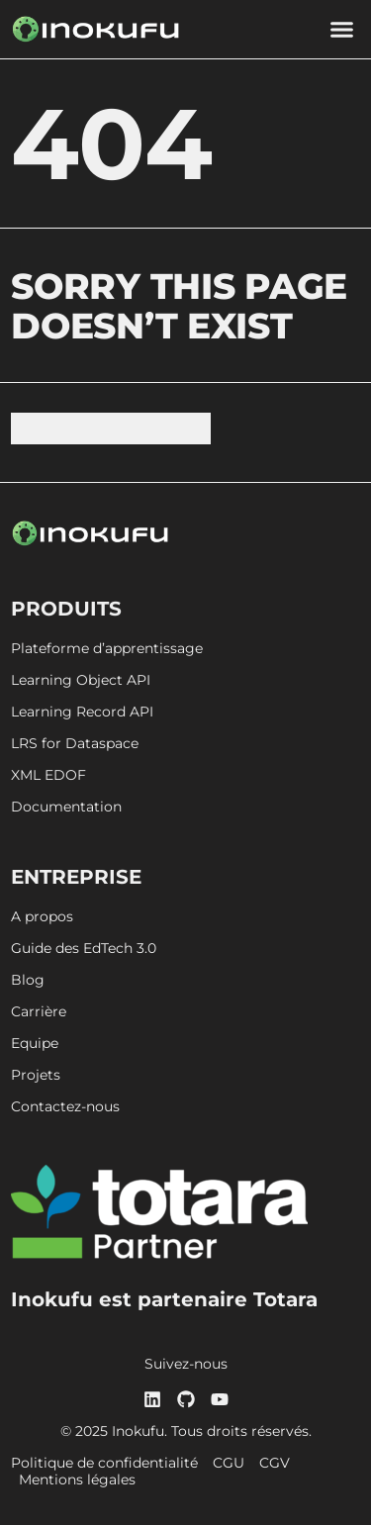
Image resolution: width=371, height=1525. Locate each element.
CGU (228, 1463)
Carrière (38, 1011)
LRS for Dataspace (75, 743)
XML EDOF (48, 775)
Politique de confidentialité (104, 1463)
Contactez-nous (65, 1106)
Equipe (34, 1043)
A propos (42, 916)
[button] (341, 29)
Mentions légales (77, 1480)
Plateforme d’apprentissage (107, 648)
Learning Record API (82, 712)
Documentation (66, 807)
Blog (28, 980)
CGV (274, 1463)
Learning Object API (80, 680)
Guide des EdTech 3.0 (83, 948)
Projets (35, 1075)
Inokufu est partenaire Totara (164, 1299)
